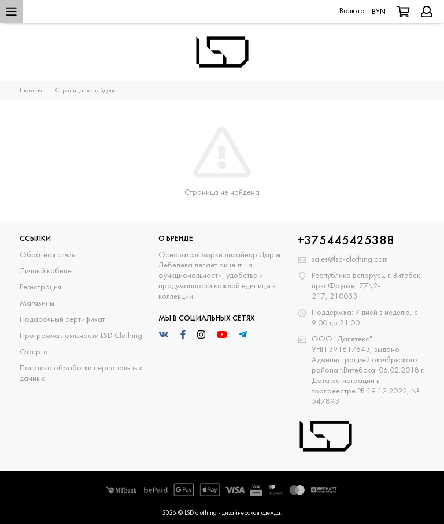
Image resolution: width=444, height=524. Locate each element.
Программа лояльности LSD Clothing (81, 336)
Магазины (37, 303)
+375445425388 (345, 241)
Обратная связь (47, 255)
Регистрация (40, 287)
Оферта (34, 352)
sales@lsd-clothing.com (350, 259)
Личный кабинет (47, 271)
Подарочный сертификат (62, 320)
